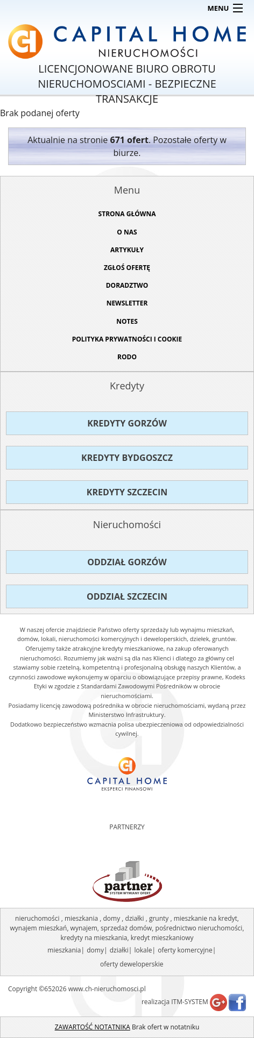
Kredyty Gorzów (127, 423)
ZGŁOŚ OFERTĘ (127, 267)
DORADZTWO (127, 285)
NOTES (127, 321)
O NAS (127, 232)
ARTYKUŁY (127, 249)
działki (119, 950)
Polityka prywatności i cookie (127, 339)
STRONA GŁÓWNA (127, 213)
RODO (127, 356)
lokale (143, 950)
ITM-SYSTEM (189, 1001)
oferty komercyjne (185, 950)
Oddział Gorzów (127, 562)
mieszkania (64, 950)
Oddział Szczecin (127, 596)
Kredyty (127, 385)
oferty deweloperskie (131, 964)
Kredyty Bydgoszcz (127, 458)
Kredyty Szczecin (127, 492)
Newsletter (127, 303)
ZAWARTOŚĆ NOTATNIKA (92, 1027)
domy (95, 950)
